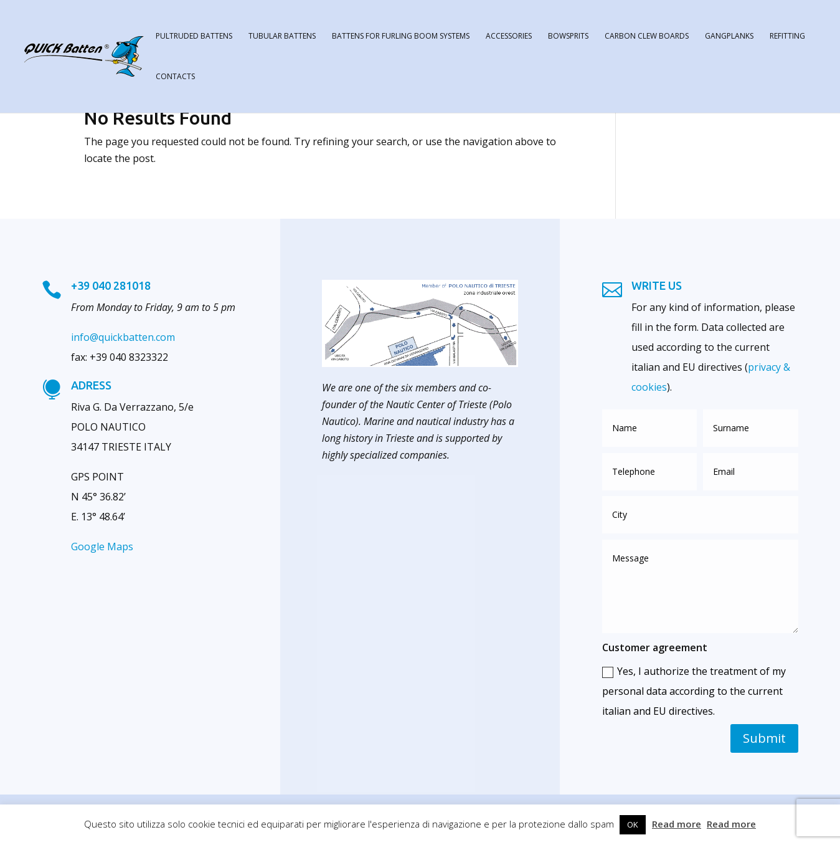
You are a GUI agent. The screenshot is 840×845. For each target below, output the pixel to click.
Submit (764, 738)
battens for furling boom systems (401, 36)
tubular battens (282, 36)
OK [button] (632, 824)
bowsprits (568, 36)
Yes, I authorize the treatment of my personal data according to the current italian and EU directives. (694, 691)
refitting (787, 36)
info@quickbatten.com (123, 337)
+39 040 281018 (111, 285)
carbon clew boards (647, 36)
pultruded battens (194, 36)
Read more (676, 824)
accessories (509, 36)
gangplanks (729, 36)
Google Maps (102, 546)
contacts (175, 77)
